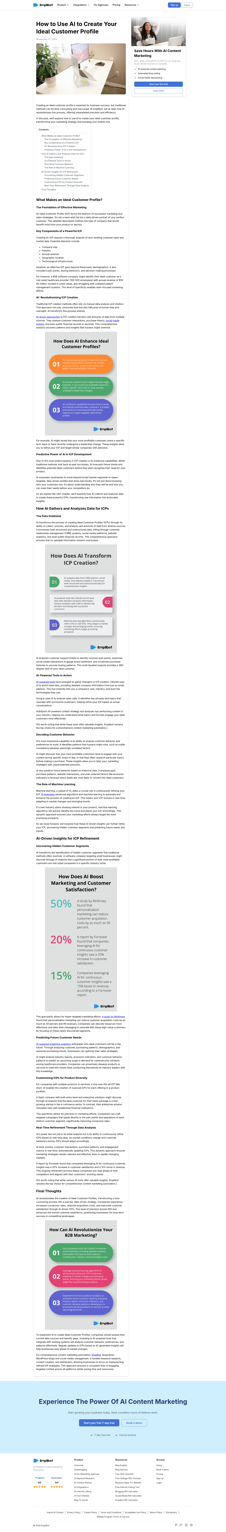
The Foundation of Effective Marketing (63, 139)
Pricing (116, 4)
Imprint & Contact (55, 1512)
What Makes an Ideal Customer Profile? (61, 136)
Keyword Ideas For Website (128, 1482)
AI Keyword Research (84, 1478)
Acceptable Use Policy (135, 1512)
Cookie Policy (90, 1512)
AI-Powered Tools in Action (57, 160)
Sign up (160, 1478)
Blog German (121, 1469)
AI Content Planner (83, 1482)
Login (159, 1482)
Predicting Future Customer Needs (61, 178)
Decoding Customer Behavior (58, 164)
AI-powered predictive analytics (53, 1044)
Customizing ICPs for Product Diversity (63, 182)
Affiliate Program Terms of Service (113, 1516)
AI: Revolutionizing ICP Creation (59, 146)
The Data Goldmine (53, 157)
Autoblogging (80, 1469)
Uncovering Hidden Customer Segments (64, 175)
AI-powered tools (45, 681)
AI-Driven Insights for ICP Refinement (60, 172)
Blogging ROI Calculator (126, 1491)
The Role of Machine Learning (59, 167)
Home (159, 1465)
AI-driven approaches (48, 316)
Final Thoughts (49, 189)
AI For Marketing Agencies (86, 1474)
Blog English (121, 1465)
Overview (78, 1465)
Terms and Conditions (110, 1512)
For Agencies (101, 4)
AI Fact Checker (81, 1496)
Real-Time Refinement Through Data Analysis (66, 185)
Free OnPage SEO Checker (128, 1478)
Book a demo (162, 1469)
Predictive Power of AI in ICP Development (65, 150)
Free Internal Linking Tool (127, 1487)
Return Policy (156, 1512)
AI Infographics (81, 1487)
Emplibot (96, 1354)
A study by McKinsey (113, 1016)
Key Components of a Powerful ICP (61, 142)
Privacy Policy (73, 1512)
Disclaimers (171, 1512)
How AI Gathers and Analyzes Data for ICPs (63, 154)
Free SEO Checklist (124, 1474)
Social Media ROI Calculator (128, 1496)
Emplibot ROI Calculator (126, 1500)
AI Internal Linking (82, 1491)
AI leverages (48, 794)
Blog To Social (81, 1500)
